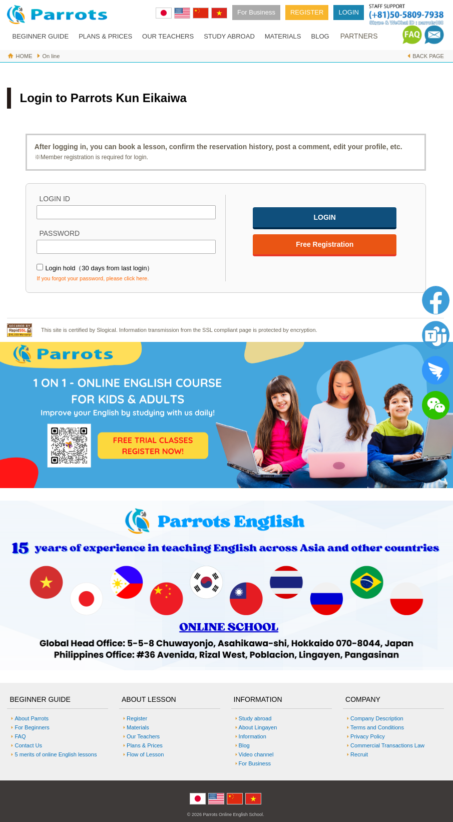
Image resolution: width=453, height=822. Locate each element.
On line (51, 56)
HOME (24, 56)
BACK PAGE (428, 56)
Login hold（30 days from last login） (99, 268)
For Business (256, 12)
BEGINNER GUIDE (40, 36)
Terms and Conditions (377, 727)
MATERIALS (283, 36)
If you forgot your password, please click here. (93, 278)
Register (137, 718)
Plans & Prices (145, 745)
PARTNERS (359, 36)
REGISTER (306, 12)
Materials (138, 727)
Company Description (376, 718)
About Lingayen (258, 727)
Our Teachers (143, 736)
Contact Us (28, 745)
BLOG (320, 36)
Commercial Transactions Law (387, 745)
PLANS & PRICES (105, 36)
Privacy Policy (367, 736)
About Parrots (32, 718)
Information (252, 736)
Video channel (256, 754)
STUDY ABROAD (229, 36)
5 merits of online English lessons (56, 754)
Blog (244, 745)
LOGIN (348, 12)
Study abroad (255, 718)
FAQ (20, 736)
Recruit (359, 754)
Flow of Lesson (145, 754)
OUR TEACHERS (168, 36)
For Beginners (32, 727)
